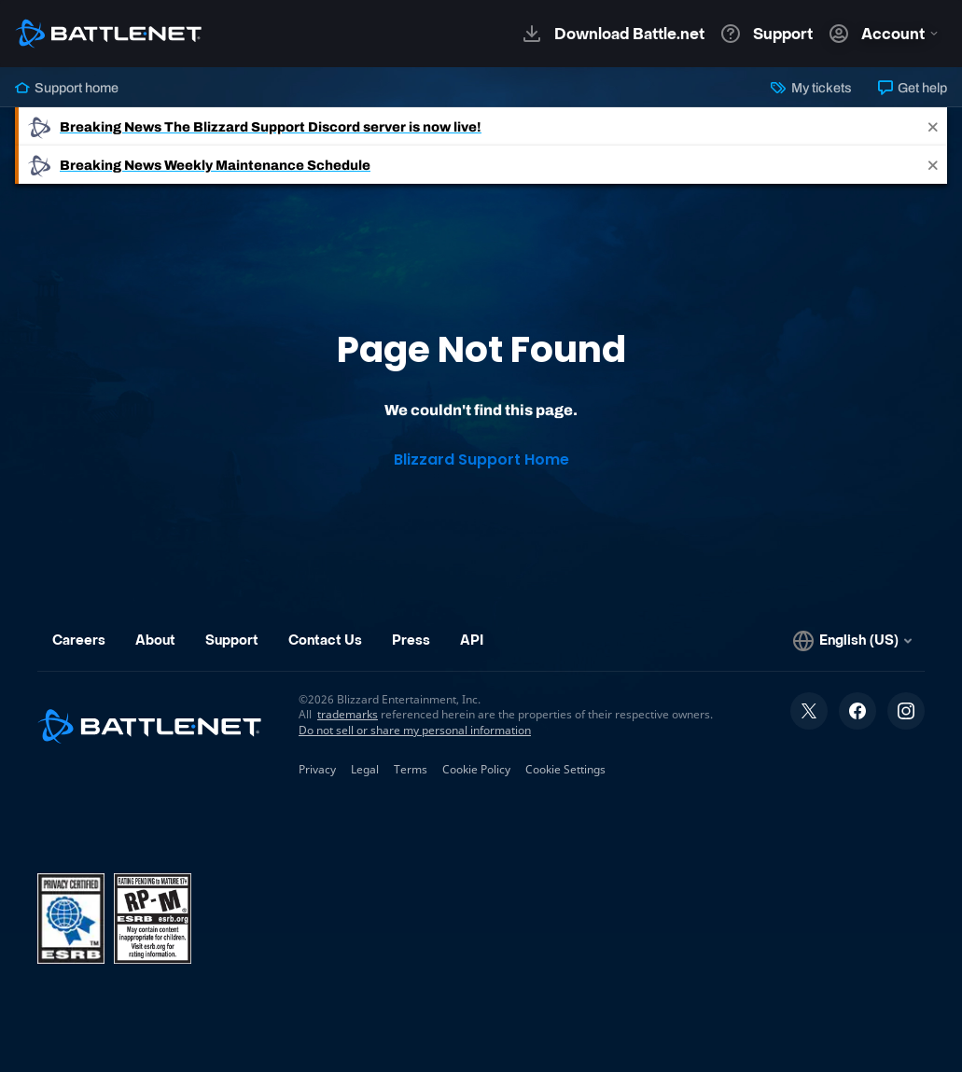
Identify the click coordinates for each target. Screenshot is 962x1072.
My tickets (811, 87)
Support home (67, 87)
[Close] (933, 126)
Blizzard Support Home (481, 459)
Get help (912, 87)
